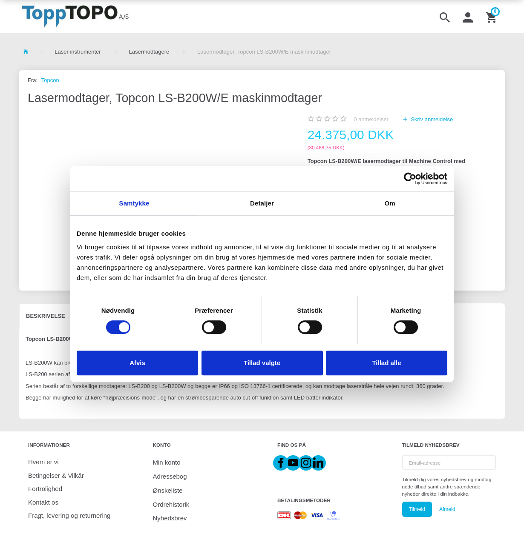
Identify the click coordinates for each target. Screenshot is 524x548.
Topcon (50, 80)
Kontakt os (43, 502)
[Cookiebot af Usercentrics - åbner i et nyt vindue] (410, 178)
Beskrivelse (45, 316)
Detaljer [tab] (262, 203)
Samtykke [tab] (134, 203)
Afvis (137, 362)
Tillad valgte (262, 362)
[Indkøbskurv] (492, 16)
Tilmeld (417, 509)
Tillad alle (386, 362)
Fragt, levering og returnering (69, 515)
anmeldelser (371, 119)
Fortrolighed (45, 488)
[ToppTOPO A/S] (75, 16)
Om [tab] (389, 203)
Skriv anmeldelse (431, 119)
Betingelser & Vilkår (56, 475)
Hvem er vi (43, 461)
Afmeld (447, 509)
